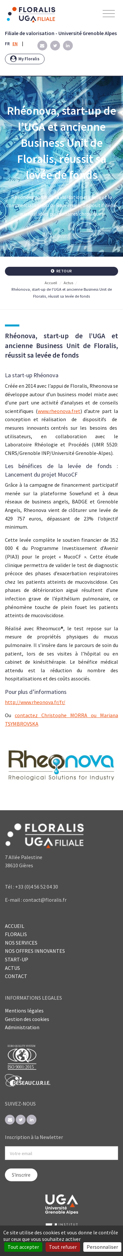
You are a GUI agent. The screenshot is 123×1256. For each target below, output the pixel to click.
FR (7, 44)
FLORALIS (16, 934)
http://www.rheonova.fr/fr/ (35, 702)
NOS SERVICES (21, 942)
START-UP (16, 959)
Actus (68, 282)
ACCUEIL (14, 926)
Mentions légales (24, 1010)
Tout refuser (63, 1247)
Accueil (51, 282)
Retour (61, 270)
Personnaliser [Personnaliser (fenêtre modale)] (102, 1247)
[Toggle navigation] (108, 14)
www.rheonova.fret (59, 411)
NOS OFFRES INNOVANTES (35, 951)
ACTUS (12, 968)
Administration (22, 1027)
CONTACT (16, 976)
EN (15, 44)
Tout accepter (23, 1247)
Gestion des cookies (27, 1019)
